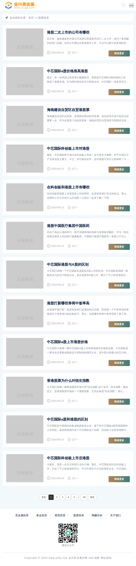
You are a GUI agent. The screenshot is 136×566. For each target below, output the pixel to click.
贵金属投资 (22, 515)
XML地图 (94, 558)
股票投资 (43, 17)
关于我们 (115, 515)
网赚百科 (97, 515)
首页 (31, 17)
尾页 (92, 497)
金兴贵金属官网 (78, 558)
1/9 (84, 497)
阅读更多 (119, 53)
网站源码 (106, 558)
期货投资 (60, 515)
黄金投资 (41, 515)
